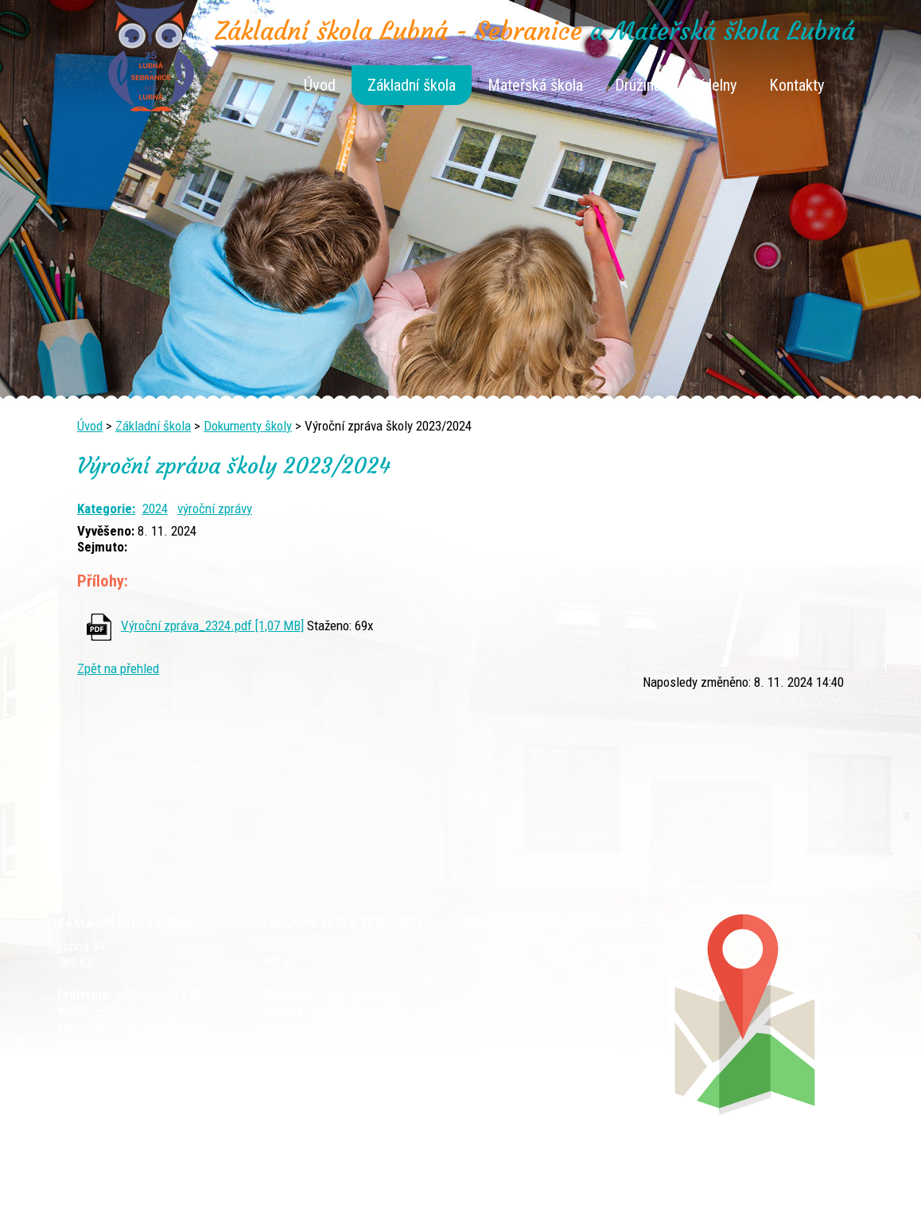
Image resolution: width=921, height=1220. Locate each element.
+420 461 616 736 (354, 1010)
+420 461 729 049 (146, 1058)
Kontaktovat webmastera (528, 1182)
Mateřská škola (535, 85)
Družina (638, 85)
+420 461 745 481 (160, 1042)
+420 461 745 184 (159, 994)
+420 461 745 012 (562, 1010)
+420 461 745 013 (565, 1026)
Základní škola (411, 85)
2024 (155, 508)
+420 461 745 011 (553, 1042)
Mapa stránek (635, 1182)
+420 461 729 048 (157, 1026)
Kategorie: (106, 508)
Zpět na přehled (118, 668)
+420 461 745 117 (364, 994)
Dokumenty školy (248, 426)
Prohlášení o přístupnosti (743, 1182)
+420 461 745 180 (567, 994)
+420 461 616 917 (349, 1026)
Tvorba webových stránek (441, 1198)
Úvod (320, 85)
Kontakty (797, 85)
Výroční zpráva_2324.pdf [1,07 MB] (212, 625)
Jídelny (715, 85)
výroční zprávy (214, 508)
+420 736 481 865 (139, 1010)
